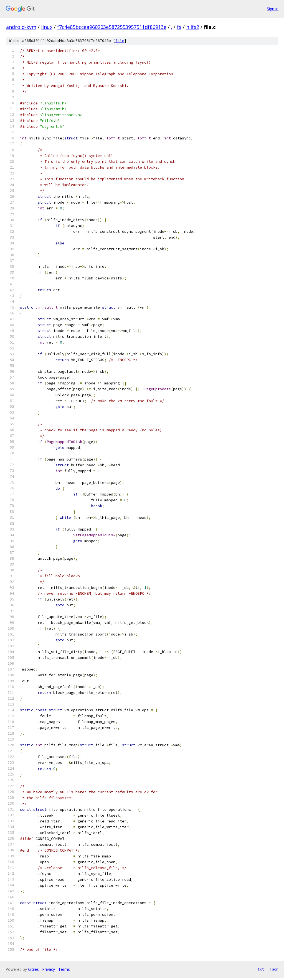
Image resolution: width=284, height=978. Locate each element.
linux (46, 27)
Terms (64, 969)
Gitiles (33, 969)
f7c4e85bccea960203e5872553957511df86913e (111, 27)
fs (179, 27)
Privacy (48, 969)
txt (260, 969)
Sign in (272, 8)
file (119, 40)
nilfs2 (192, 27)
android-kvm (21, 27)
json (274, 969)
